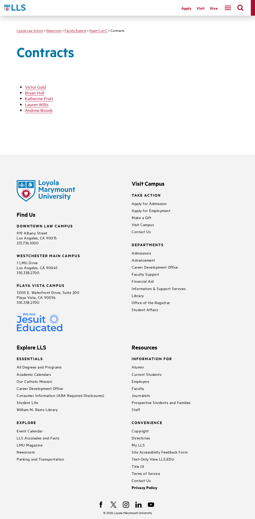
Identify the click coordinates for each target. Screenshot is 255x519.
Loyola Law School (30, 30)
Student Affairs (145, 309)
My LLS (138, 444)
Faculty (138, 388)
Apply (186, 8)
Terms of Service (146, 473)
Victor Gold (35, 87)
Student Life (27, 402)
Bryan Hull (34, 92)
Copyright (140, 430)
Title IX (138, 466)
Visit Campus (143, 224)
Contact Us (141, 231)
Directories (141, 437)
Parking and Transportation (40, 458)
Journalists (141, 395)
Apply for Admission (149, 203)
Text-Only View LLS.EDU (153, 458)
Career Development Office (155, 266)
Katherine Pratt (39, 98)
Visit (201, 8)
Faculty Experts (75, 30)
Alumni (138, 366)
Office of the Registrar (151, 302)
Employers (140, 381)
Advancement (143, 259)
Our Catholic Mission (34, 381)
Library (138, 295)
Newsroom (54, 30)
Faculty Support (145, 273)
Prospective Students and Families (161, 402)
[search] (240, 8)
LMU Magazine (29, 444)
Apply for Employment (151, 210)
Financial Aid (143, 281)
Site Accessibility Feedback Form (159, 451)
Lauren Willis (36, 104)
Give (213, 8)
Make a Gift (141, 217)
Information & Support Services (159, 288)
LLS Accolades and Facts (38, 437)
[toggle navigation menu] (228, 8)
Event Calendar (30, 430)
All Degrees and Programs (39, 366)
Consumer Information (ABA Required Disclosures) (60, 395)
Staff (136, 409)
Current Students (146, 374)
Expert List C (98, 30)
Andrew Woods (39, 110)
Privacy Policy (144, 487)
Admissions (141, 252)
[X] (113, 504)
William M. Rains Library (37, 409)
